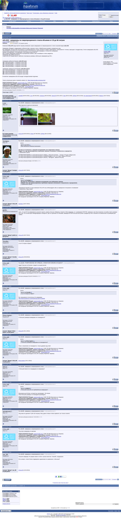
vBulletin (48, 513)
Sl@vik (74, 95)
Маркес (101, 95)
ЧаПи (54, 21)
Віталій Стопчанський (61, 514)
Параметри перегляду (112, 35)
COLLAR (107, 52)
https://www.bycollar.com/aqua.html (36, 80)
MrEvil (5, 367)
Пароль (100, 16)
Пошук (111, 21)
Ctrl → (110, 33)
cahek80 (20, 95)
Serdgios (6, 141)
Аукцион (29, 21)
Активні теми (12, 21)
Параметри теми (101, 35)
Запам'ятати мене (114, 15)
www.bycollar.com (22, 82)
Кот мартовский (88, 95)
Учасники (65, 21)
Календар (79, 21)
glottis (5, 210)
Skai (64, 95)
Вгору (119, 510)
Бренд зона (29, 13)
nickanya (42, 95)
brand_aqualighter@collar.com (37, 85)
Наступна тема (64, 482)
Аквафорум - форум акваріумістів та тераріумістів (15, 13)
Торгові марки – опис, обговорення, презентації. (43, 13)
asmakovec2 (7, 411)
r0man (32, 133)
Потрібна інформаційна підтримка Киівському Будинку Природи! (25, 28)
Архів (115, 510)
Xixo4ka (5, 241)
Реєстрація (42, 21)
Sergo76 (54, 95)
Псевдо (100, 15)
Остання (114, 33)
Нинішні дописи (96, 21)
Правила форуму (6, 503)
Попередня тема (56, 482)
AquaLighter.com (29, 86)
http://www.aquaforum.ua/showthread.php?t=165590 (32, 298)
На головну (111, 510)
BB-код (4, 498)
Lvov (31, 95)
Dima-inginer (7, 315)
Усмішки (4, 499)
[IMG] (4, 500)
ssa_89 (5, 454)
